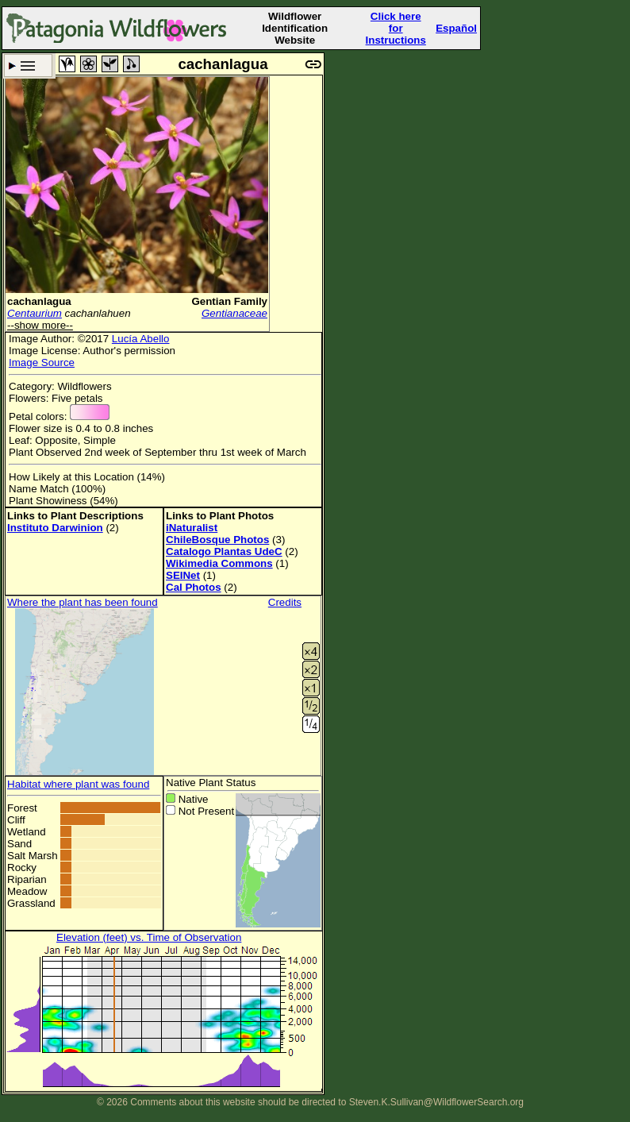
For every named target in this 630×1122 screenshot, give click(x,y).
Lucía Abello (141, 339)
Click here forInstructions (396, 28)
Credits (285, 602)
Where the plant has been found (82, 602)
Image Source (42, 362)
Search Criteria (28, 65)
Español (456, 28)
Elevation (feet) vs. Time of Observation (148, 937)
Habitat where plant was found (78, 784)
